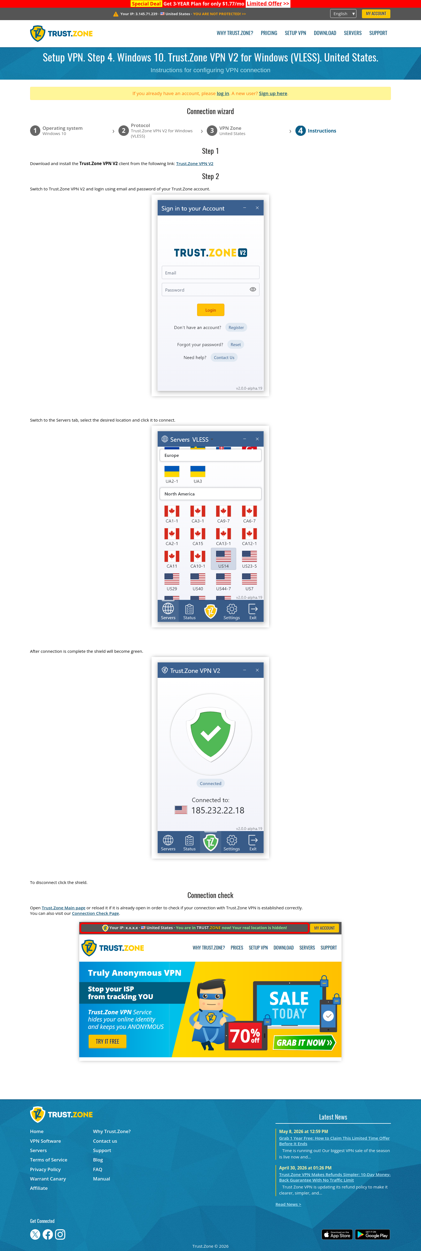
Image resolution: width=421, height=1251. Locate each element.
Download (325, 33)
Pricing (269, 33)
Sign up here (273, 93)
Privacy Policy (45, 1169)
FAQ (97, 1169)
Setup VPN (295, 33)
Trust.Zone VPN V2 (194, 163)
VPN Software (45, 1141)
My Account (376, 14)
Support (378, 33)
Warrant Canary (48, 1178)
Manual (101, 1178)
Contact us (105, 1141)
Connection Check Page (95, 913)
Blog (98, 1159)
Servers (353, 33)
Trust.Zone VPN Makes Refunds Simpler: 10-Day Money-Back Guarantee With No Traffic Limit (335, 1177)
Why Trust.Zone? (235, 33)
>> (268, 3)
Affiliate (39, 1188)
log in (223, 93)
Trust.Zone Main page (63, 907)
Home (37, 1131)
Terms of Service (48, 1159)
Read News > (288, 1204)
